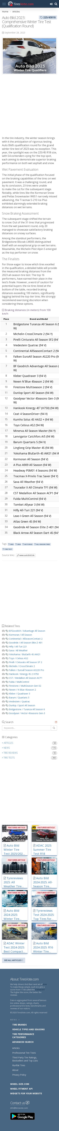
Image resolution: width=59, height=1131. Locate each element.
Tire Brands (19, 1024)
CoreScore (40, 989)
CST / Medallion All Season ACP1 (25, 677)
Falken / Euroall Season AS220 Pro (26, 670)
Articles (16, 11)
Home (5, 11)
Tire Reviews (29, 753)
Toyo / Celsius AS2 (18, 658)
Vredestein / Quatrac (19, 701)
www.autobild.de (25, 555)
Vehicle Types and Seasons (28, 1029)
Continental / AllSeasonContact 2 (25, 638)
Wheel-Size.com (19, 1083)
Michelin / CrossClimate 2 (22, 666)
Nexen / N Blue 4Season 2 (22, 689)
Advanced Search (23, 1041)
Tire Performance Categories (23, 1036)
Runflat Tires (18, 1065)
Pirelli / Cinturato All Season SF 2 (25, 662)
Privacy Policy (19, 1074)
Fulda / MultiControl (19, 681)
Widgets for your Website (26, 1093)
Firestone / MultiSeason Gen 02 (25, 685)
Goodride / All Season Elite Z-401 (25, 642)
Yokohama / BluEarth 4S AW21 (24, 654)
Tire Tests (29, 757)
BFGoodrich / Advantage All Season (27, 630)
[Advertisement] (29, 105)
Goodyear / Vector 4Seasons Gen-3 (27, 713)
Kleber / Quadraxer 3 (19, 693)
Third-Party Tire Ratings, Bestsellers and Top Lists (25, 1059)
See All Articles (13, 960)
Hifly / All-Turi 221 (18, 646)
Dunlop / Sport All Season (22, 705)
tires (45, 984)
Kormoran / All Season (20, 634)
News (29, 748)
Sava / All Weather (18, 650)
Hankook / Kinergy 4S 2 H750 (24, 673)
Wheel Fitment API (21, 1088)
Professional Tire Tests (24, 1052)
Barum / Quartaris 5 (19, 697)
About (15, 1070)
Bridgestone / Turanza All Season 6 (27, 709)
